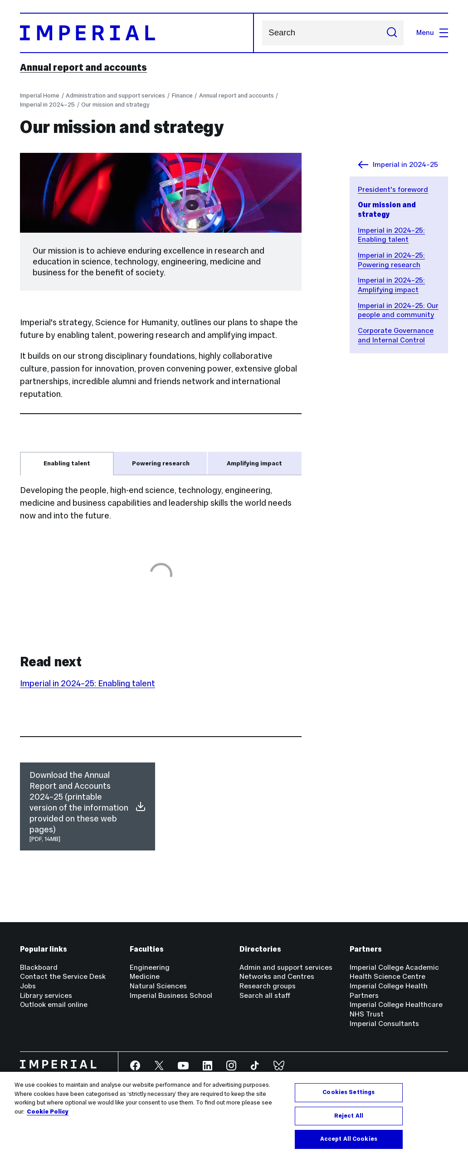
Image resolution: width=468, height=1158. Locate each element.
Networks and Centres (276, 976)
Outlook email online (54, 1004)
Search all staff (264, 995)
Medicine (145, 976)
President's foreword (393, 189)
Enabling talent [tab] (67, 463)
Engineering (150, 967)
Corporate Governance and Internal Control (396, 335)
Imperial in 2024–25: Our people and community (398, 310)
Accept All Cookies (348, 1139)
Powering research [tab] (161, 463)
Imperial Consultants (384, 1023)
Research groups (267, 986)
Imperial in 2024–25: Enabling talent (391, 235)
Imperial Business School (171, 995)
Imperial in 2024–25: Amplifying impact (391, 285)
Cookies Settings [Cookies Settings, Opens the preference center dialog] (348, 1093)
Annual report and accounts (83, 67)
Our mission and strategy (115, 104)
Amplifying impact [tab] (254, 463)
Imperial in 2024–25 (47, 104)
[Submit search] (392, 32)
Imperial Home (39, 95)
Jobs (28, 986)
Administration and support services (115, 95)
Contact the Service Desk (63, 976)
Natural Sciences (158, 986)
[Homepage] (137, 33)
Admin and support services (285, 967)
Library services (46, 995)
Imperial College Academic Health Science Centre (394, 972)
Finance (182, 95)
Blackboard (39, 967)
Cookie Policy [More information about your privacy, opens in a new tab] (47, 1112)
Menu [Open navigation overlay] (432, 32)
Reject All (348, 1116)
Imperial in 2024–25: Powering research (391, 260)
